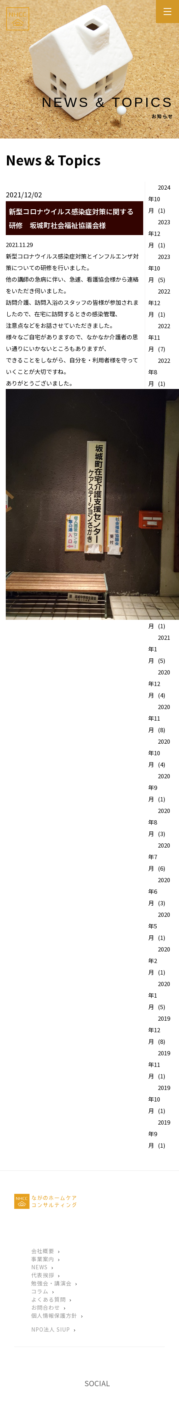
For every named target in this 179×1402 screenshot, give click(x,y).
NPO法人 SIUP (50, 1329)
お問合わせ (45, 1307)
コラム (40, 1291)
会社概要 (42, 1251)
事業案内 (42, 1259)
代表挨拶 (42, 1275)
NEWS (39, 1267)
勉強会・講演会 (51, 1283)
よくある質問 (48, 1299)
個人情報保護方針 (54, 1315)
